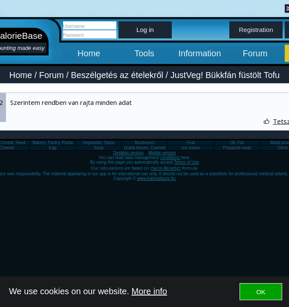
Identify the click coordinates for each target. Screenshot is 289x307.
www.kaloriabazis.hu (156, 178)
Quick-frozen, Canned (144, 147)
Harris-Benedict (165, 168)
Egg (53, 147)
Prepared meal (237, 147)
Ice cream (191, 147)
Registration (256, 29)
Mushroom (145, 142)
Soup (99, 147)
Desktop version (128, 153)
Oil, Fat (236, 142)
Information (199, 53)
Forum (255, 53)
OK (261, 291)
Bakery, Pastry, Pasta (52, 142)
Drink (283, 147)
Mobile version (162, 153)
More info (149, 291)
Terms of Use (186, 162)
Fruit (191, 142)
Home (89, 53)
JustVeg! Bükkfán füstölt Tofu (225, 75)
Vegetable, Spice (99, 142)
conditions (170, 157)
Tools (144, 53)
